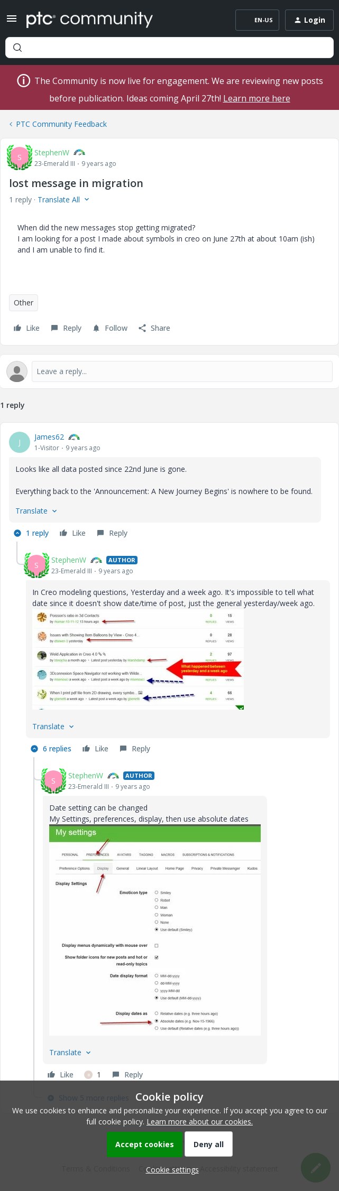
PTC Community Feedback (61, 124)
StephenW (51, 152)
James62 (49, 437)
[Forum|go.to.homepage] (89, 20)
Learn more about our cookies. (199, 1121)
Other (23, 302)
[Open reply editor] (169, 371)
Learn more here (256, 98)
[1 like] (92, 1075)
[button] (11, 22)
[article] (169, 486)
